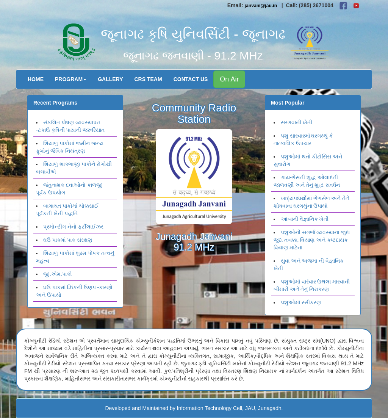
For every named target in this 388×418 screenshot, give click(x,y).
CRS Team (148, 79)
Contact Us (191, 79)
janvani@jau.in (261, 5)
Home (36, 79)
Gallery (110, 79)
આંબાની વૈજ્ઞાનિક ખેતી (305, 219)
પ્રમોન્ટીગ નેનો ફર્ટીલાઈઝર (73, 227)
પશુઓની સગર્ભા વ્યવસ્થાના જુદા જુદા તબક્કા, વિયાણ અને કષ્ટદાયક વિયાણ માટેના (312, 239)
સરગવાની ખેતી (296, 122)
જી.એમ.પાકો (57, 274)
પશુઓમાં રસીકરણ (301, 302)
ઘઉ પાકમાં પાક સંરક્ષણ (67, 240)
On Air (229, 79)
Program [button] (70, 79)
